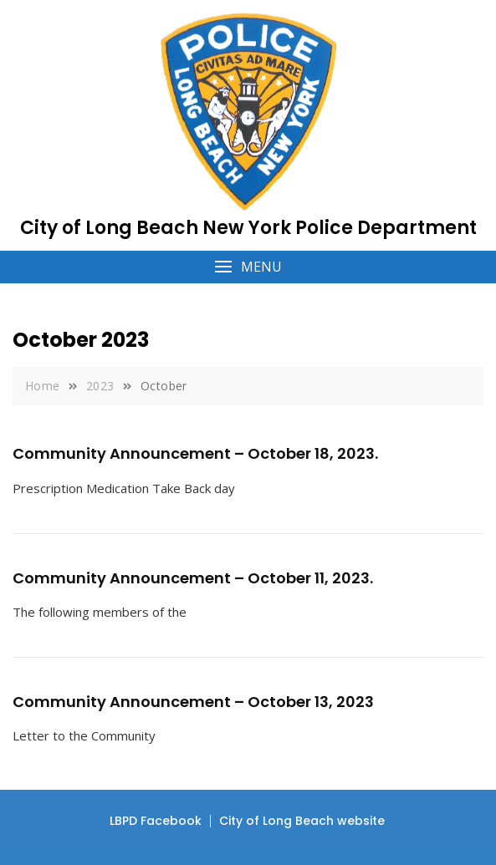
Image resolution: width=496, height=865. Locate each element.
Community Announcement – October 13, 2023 (193, 701)
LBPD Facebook (156, 820)
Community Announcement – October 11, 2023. (193, 577)
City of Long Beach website (302, 820)
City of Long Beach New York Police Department (248, 228)
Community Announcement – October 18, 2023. (195, 453)
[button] (248, 267)
